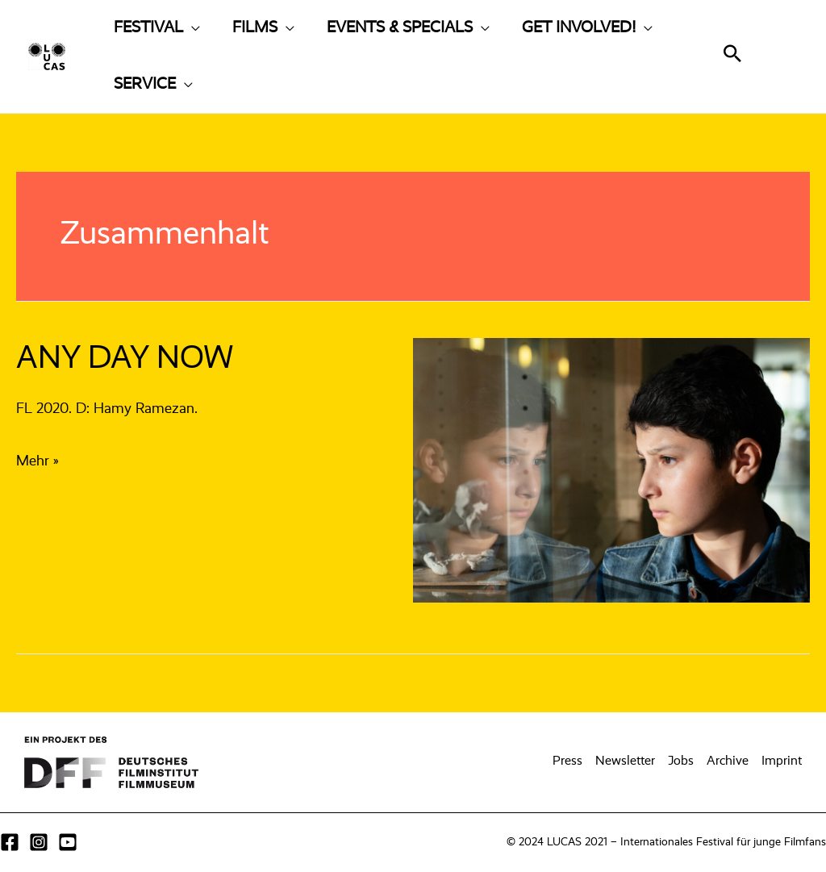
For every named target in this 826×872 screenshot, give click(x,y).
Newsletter (625, 761)
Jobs (681, 761)
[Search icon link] (732, 57)
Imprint (781, 761)
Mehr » (37, 461)
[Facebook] (9, 842)
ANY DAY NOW (125, 359)
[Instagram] (38, 842)
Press (567, 761)
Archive (728, 761)
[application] (191, 28)
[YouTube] (67, 842)
